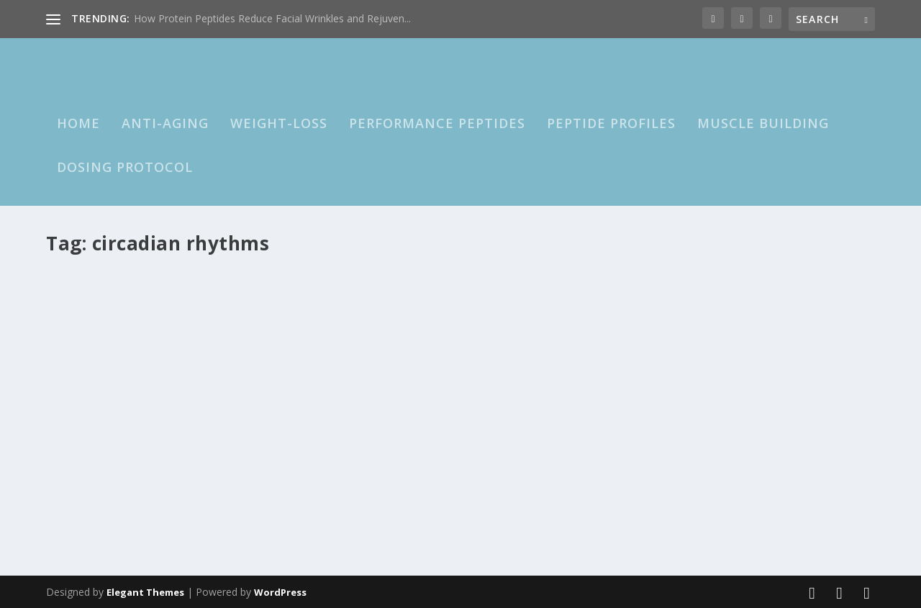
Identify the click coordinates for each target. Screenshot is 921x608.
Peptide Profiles (611, 124)
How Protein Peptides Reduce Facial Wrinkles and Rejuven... (272, 18)
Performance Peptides (437, 124)
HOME (78, 124)
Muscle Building (763, 124)
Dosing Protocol (125, 167)
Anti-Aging (165, 124)
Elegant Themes (145, 591)
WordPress (280, 591)
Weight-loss (278, 124)
